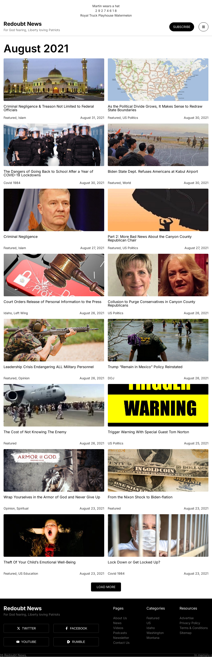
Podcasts (120, 633)
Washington (155, 633)
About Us (120, 618)
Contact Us (121, 642)
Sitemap (186, 633)
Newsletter (121, 638)
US (148, 623)
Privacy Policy (190, 623)
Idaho (150, 628)
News (117, 623)
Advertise (187, 618)
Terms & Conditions (194, 628)
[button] (106, 586)
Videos (118, 628)
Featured (152, 618)
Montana (152, 638)
